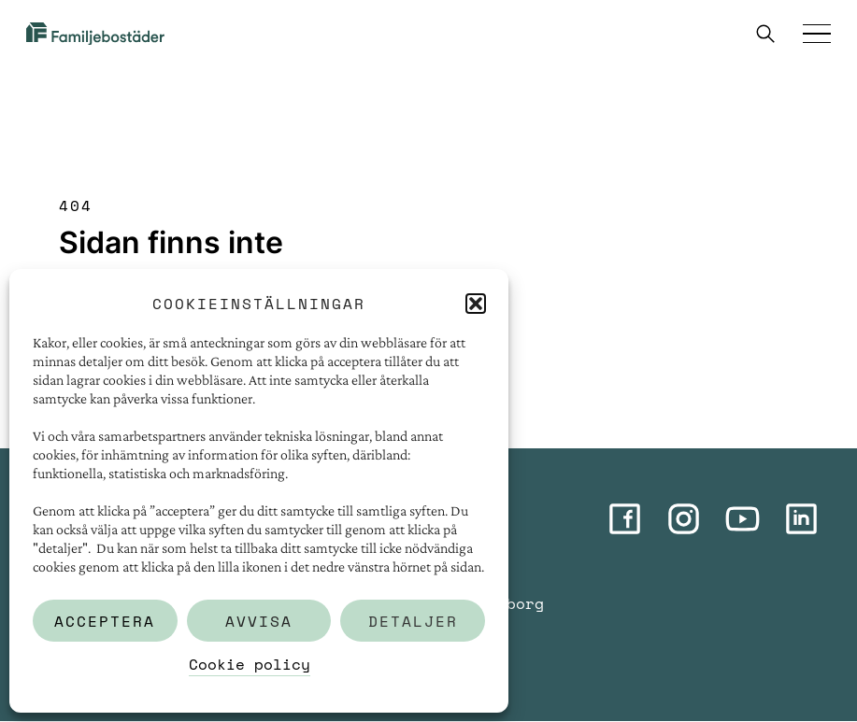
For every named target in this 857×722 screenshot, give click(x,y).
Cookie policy (249, 664)
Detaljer (413, 621)
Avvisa (259, 621)
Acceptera (104, 621)
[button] (475, 303)
